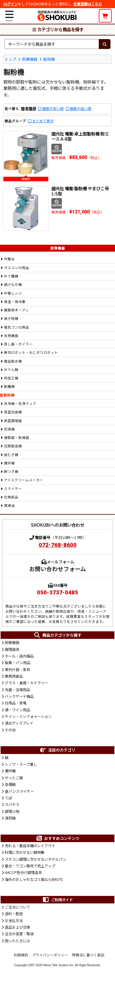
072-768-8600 (58, 545)
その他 (10, 730)
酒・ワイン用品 (17, 710)
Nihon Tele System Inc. (58, 965)
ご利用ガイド (57, 900)
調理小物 (12, 811)
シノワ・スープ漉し (21, 764)
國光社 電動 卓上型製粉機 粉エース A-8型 (80, 136)
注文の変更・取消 (19, 933)
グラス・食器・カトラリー (26, 682)
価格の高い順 (80, 108)
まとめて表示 (43, 121)
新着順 (30, 108)
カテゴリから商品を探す (57, 29)
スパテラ (12, 804)
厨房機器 (30, 59)
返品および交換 (17, 927)
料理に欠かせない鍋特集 (24, 852)
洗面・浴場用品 (17, 689)
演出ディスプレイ (19, 723)
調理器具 (12, 649)
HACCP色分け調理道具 (23, 872)
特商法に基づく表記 (88, 954)
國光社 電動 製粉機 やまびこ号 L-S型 (80, 191)
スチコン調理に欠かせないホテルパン (35, 859)
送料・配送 (14, 913)
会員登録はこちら (87, 4)
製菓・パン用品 (17, 662)
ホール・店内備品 (19, 656)
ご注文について (17, 907)
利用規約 (21, 954)
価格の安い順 (53, 108)
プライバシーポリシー (50, 954)
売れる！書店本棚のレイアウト (30, 845)
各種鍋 (10, 784)
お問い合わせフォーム (57, 569)
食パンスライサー (19, 791)
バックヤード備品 (19, 696)
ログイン (10, 4)
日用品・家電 (15, 703)
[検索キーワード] (52, 44)
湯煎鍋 (10, 818)
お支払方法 (14, 920)
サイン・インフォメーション (28, 716)
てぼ (8, 798)
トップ (10, 59)
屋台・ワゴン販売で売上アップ (30, 866)
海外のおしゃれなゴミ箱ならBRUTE (34, 879)
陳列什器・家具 (17, 669)
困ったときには (17, 940)
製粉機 (49, 59)
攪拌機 (10, 771)
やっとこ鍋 (14, 777)
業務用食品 (14, 676)
